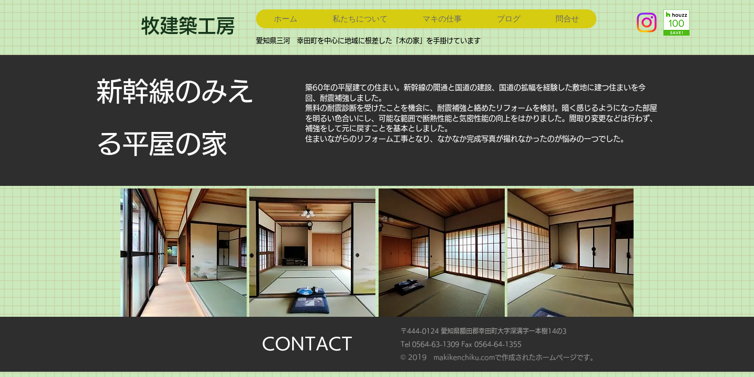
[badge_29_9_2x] (676, 22)
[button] (183, 252)
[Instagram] (647, 22)
